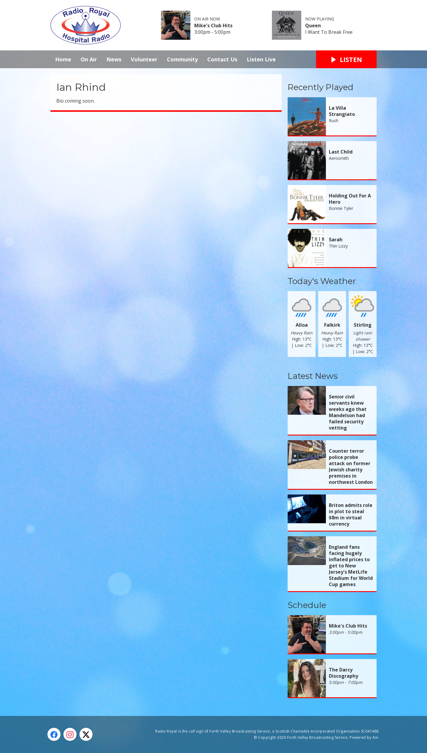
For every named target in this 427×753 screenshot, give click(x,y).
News (113, 59)
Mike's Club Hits (213, 25)
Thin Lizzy (338, 246)
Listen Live (261, 59)
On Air (89, 59)
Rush (333, 120)
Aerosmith (339, 158)
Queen (313, 25)
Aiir (375, 737)
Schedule (307, 605)
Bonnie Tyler (341, 208)
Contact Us (222, 59)
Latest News (313, 376)
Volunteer (144, 59)
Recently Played (320, 87)
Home (63, 59)
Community (182, 59)
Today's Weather (322, 281)
